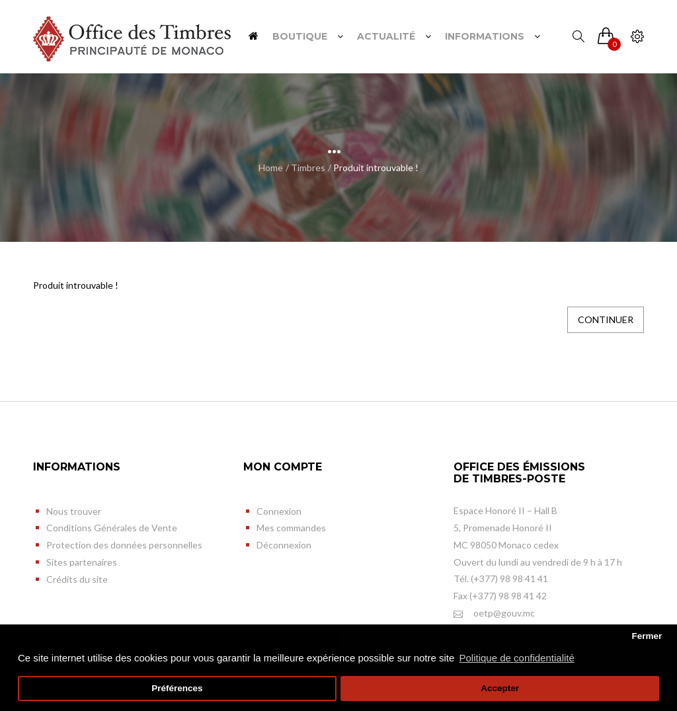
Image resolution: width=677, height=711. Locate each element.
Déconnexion (284, 544)
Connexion (279, 511)
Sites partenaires (81, 562)
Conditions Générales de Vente (111, 527)
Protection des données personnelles (124, 544)
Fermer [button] (646, 636)
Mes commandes (291, 527)
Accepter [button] (500, 688)
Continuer (605, 319)
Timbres (308, 167)
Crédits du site (77, 579)
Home (271, 167)
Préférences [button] (176, 688)
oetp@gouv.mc (494, 613)
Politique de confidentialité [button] (517, 657)
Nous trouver (73, 511)
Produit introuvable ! (375, 167)
